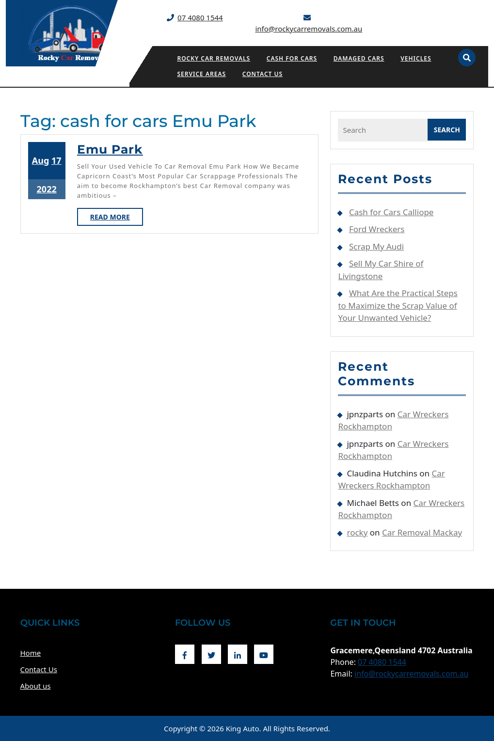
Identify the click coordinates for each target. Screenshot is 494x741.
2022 (47, 189)
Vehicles (415, 58)
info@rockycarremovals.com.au (308, 28)
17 (56, 160)
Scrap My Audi (376, 246)
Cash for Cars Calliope (391, 212)
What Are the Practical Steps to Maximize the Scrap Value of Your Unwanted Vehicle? (397, 305)
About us (35, 686)
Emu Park (110, 149)
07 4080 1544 (200, 17)
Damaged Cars (359, 58)
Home (30, 653)
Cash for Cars (292, 58)
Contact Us (262, 74)
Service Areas (201, 74)
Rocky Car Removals (213, 58)
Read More (116, 218)
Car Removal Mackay (422, 532)
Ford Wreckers (377, 229)
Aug (40, 160)
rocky (357, 532)
